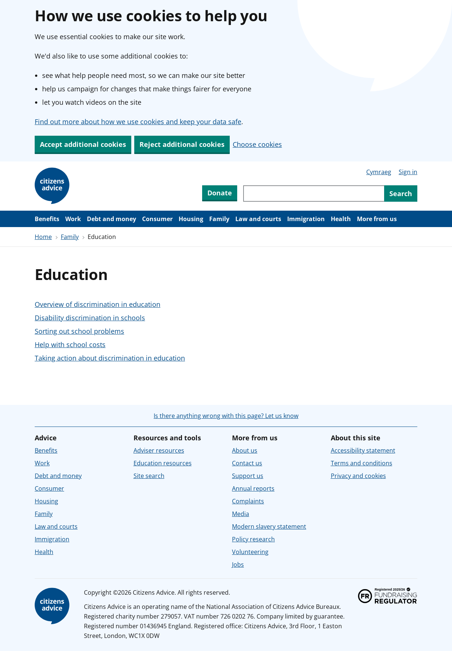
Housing (191, 219)
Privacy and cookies (358, 476)
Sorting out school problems (79, 331)
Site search (149, 476)
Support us (247, 476)
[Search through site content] (313, 193)
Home (43, 237)
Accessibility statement (363, 450)
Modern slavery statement (269, 526)
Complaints (248, 501)
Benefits (47, 219)
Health (341, 219)
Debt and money (111, 219)
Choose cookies (257, 144)
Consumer (157, 219)
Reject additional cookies (182, 144)
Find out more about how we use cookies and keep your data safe (138, 121)
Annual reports (253, 488)
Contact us (247, 463)
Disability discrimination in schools (90, 317)
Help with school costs (70, 344)
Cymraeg (378, 172)
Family (219, 219)
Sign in (408, 172)
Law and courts (258, 219)
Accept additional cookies (83, 144)
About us (244, 450)
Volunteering (250, 552)
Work (73, 219)
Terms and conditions (361, 463)
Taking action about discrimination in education (110, 357)
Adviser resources (159, 450)
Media (240, 514)
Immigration (306, 219)
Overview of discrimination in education (97, 304)
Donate (219, 192)
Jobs (238, 564)
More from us (377, 219)
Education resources (163, 463)
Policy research (253, 539)
